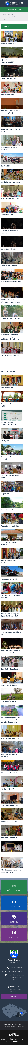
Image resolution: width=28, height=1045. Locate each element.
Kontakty (14, 996)
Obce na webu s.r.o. (15, 1041)
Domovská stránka (8, 14)
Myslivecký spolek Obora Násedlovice (14, 17)
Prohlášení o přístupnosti (12, 1024)
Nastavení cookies (10, 1026)
